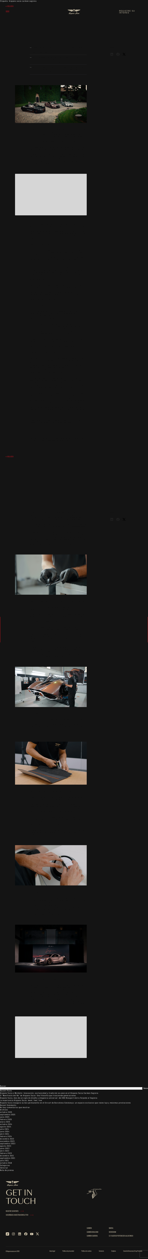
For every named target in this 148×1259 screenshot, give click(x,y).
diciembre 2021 (7, 1156)
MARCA (111, 1228)
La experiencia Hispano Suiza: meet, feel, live (21, 1100)
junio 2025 (5, 1117)
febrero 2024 (6, 1136)
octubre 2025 (6, 1112)
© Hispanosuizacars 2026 (12, 1251)
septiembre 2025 (7, 1115)
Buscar (3, 1086)
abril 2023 (4, 1151)
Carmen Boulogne (92, 1232)
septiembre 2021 (7, 1158)
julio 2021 (4, 1161)
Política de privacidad (68, 1251)
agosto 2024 (5, 1127)
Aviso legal (52, 1251)
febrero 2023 (6, 1153)
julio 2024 (4, 1129)
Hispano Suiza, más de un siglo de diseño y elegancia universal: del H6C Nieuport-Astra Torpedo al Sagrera (48, 1098)
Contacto (101, 1251)
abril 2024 (4, 1134)
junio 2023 (5, 1148)
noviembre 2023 (7, 1141)
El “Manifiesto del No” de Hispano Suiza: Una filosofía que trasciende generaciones (38, 1096)
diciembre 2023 (7, 1139)
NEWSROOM (112, 1232)
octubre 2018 (6, 1163)
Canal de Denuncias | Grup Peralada (132, 1251)
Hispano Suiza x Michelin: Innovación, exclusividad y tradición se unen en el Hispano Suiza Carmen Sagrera (49, 1093)
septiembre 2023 (7, 1144)
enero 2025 (5, 1122)
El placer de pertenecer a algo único (121, 1236)
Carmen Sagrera (92, 1236)
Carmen (89, 1228)
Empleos (113, 1251)
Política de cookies (86, 1251)
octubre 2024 (6, 1124)
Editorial (4, 1168)
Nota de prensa (7, 1170)
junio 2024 (5, 1132)
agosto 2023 (5, 1146)
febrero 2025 (6, 1119)
